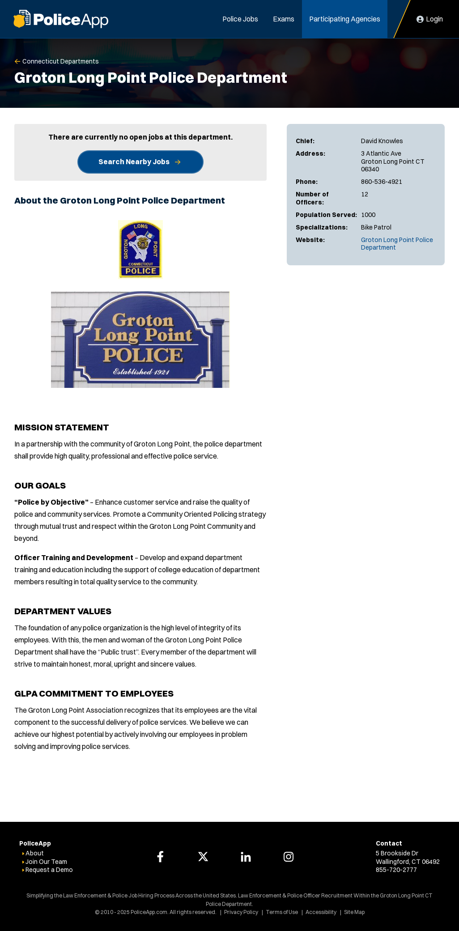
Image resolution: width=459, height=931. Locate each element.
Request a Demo (49, 870)
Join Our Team (46, 862)
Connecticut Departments (60, 61)
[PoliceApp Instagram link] (288, 856)
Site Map (354, 912)
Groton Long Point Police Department (397, 244)
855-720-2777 (396, 870)
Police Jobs (240, 18)
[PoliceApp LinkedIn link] (245, 856)
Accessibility (321, 912)
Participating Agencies (344, 18)
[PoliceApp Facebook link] (160, 856)
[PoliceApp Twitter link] (203, 856)
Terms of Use (282, 912)
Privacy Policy (241, 912)
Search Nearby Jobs (134, 161)
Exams (283, 18)
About (35, 853)
